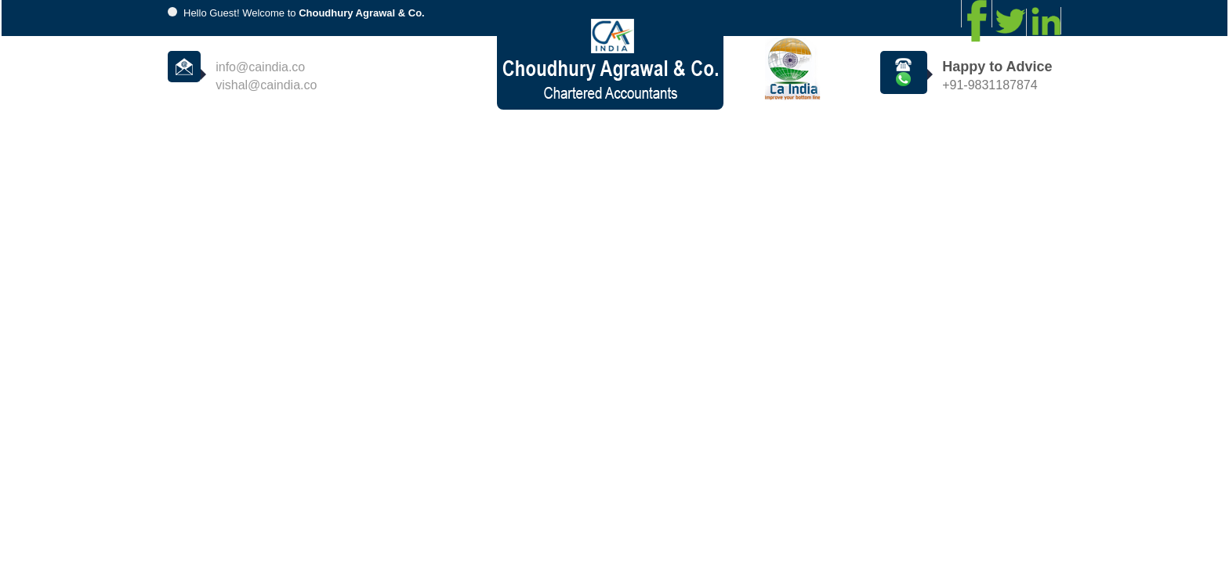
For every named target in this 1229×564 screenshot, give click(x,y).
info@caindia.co (260, 67)
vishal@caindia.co (266, 85)
